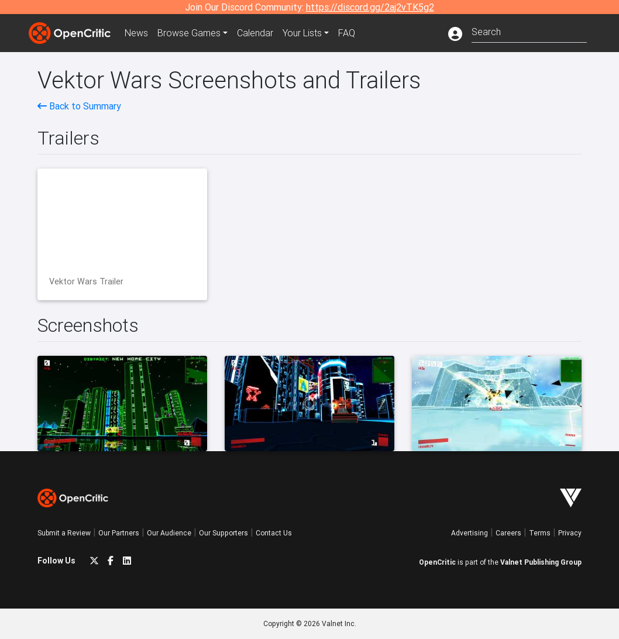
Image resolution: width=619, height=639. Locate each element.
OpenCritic (437, 562)
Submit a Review (64, 532)
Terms (540, 532)
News (136, 33)
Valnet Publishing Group (541, 562)
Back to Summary (79, 106)
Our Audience (169, 532)
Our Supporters (223, 532)
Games (189, 33)
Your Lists (302, 33)
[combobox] (529, 31)
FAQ (346, 33)
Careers (508, 532)
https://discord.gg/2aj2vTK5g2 (370, 7)
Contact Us (274, 532)
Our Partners (118, 532)
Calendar (255, 33)
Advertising (469, 532)
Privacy (570, 532)
